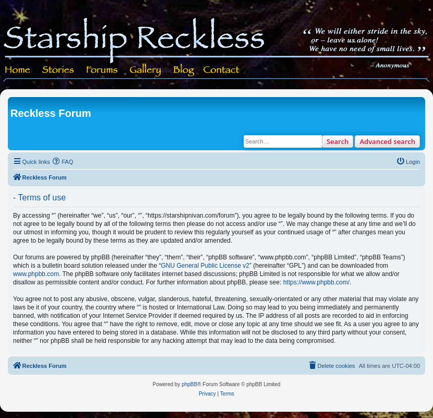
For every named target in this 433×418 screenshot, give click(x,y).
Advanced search (387, 141)
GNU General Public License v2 (205, 265)
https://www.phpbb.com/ (316, 282)
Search (338, 141)
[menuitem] (63, 162)
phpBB (189, 384)
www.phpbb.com (36, 274)
